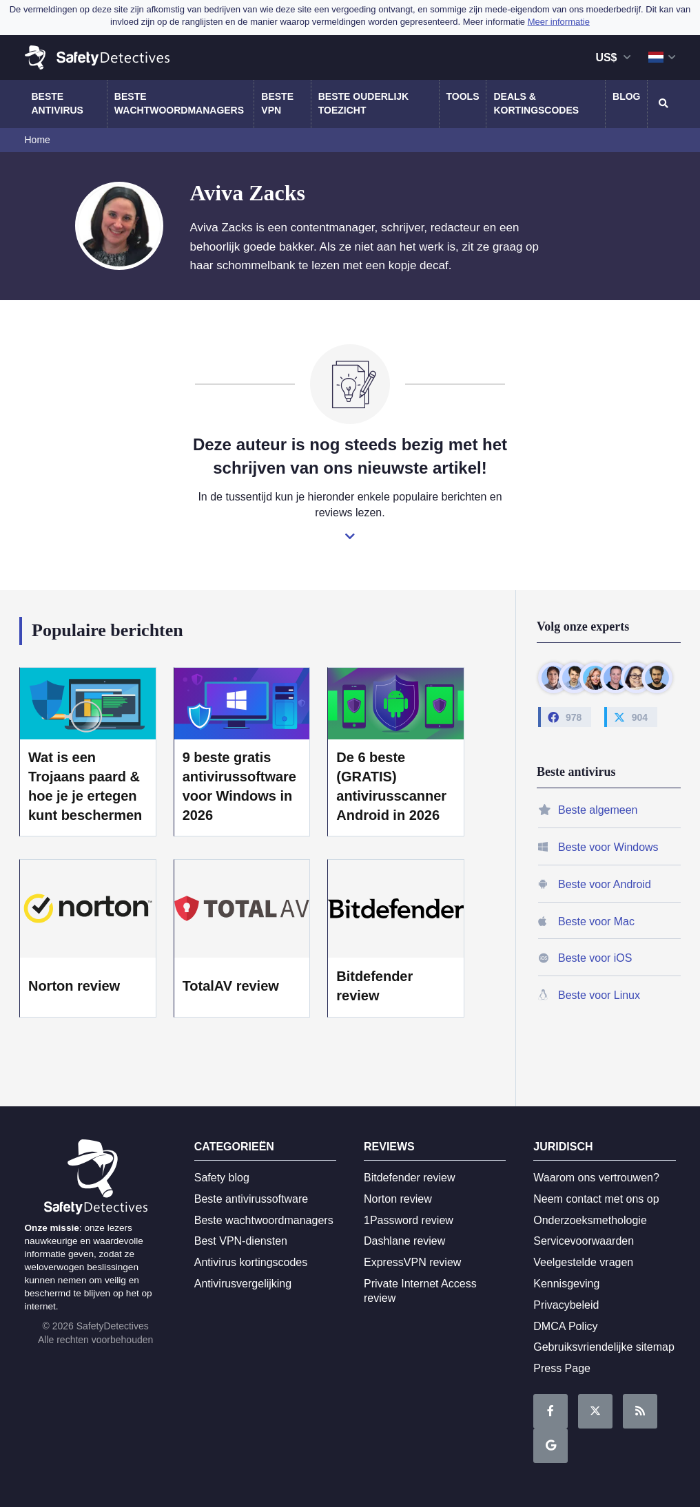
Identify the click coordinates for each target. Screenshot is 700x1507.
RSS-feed (640, 1411)
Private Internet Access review (420, 1291)
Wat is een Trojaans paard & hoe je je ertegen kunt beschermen (85, 786)
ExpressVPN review (412, 1262)
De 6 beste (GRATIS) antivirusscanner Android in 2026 (391, 786)
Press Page (561, 1368)
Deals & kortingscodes (536, 103)
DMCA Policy (565, 1326)
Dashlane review (404, 1241)
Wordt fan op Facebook (550, 1411)
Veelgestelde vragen (583, 1262)
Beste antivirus (57, 103)
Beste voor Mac (596, 921)
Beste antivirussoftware (251, 1199)
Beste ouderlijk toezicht (363, 103)
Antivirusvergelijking (242, 1283)
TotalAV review (231, 985)
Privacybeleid (566, 1305)
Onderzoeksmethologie (590, 1220)
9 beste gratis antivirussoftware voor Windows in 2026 (239, 786)
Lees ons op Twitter (595, 1411)
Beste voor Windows (608, 847)
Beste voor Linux (599, 995)
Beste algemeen (597, 810)
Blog (626, 96)
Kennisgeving (566, 1283)
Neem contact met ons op (596, 1199)
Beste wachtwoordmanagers (179, 103)
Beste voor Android (604, 884)
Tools (463, 96)
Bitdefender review (374, 986)
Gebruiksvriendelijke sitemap (604, 1347)
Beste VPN (277, 103)
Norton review (74, 985)
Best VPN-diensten (240, 1241)
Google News (551, 1446)
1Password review (408, 1220)
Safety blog (221, 1177)
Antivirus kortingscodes (251, 1262)
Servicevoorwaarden (583, 1241)
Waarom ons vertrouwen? (596, 1177)
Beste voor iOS (595, 958)
